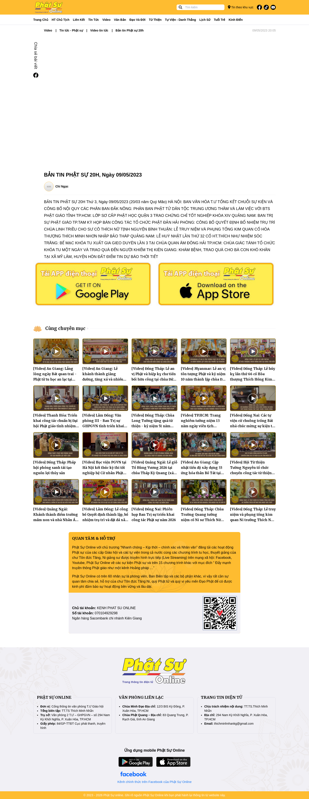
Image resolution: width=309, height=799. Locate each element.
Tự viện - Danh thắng (180, 19)
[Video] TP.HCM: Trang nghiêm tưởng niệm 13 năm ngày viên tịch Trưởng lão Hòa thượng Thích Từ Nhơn (201, 426)
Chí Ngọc (61, 186)
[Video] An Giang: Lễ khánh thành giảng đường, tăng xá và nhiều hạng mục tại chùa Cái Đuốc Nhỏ (102, 379)
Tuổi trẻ (219, 19)
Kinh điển (236, 19)
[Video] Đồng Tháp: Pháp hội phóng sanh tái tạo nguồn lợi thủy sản (54, 467)
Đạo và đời (137, 19)
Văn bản (120, 19)
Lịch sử (204, 19)
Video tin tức (99, 30)
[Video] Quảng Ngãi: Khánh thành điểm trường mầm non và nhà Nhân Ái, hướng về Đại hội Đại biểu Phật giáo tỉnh (55, 520)
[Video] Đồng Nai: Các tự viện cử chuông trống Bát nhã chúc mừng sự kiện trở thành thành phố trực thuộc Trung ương (253, 426)
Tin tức (93, 19)
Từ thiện (155, 19)
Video (106, 19)
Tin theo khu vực (240, 7)
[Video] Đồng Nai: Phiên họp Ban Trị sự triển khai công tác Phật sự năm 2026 (154, 514)
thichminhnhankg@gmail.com (234, 723)
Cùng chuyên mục (65, 328)
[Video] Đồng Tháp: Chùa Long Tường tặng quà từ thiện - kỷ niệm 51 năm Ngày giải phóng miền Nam (153, 426)
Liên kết (79, 19)
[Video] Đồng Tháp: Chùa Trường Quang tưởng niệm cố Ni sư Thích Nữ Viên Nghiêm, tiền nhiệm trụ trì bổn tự (202, 520)
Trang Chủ (40, 19)
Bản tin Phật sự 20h (130, 30)
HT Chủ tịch (61, 19)
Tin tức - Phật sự (71, 30)
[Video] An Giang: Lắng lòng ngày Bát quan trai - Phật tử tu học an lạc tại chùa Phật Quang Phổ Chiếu (54, 379)
